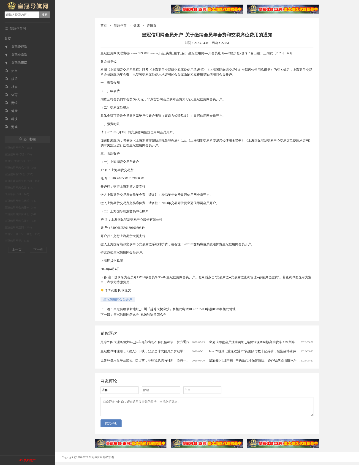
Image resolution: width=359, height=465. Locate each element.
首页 (8, 39)
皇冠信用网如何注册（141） (22, 214)
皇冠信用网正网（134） (19, 227)
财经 (11, 103)
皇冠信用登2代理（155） (20, 174)
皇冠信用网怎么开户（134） (22, 220)
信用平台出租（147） (18, 194)
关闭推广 (29, 460)
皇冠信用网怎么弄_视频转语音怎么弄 (139, 314)
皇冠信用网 (16, 63)
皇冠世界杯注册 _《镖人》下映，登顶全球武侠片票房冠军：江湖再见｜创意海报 (158, 351)
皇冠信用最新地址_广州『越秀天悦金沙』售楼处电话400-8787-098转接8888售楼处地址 (174, 309)
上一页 (17, 249)
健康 (11, 111)
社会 (11, 87)
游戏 (11, 127)
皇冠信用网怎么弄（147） (20, 187)
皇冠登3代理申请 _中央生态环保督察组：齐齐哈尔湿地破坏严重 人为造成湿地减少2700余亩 (274, 360)
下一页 (38, 249)
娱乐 (11, 79)
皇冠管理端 (16, 47)
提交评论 (111, 426)
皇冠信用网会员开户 (117, 299)
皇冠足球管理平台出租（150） (23, 181)
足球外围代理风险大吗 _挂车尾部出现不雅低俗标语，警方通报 (145, 342)
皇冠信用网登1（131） (18, 240)
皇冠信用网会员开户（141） (22, 207)
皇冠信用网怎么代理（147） (22, 200)
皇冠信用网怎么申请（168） (22, 167)
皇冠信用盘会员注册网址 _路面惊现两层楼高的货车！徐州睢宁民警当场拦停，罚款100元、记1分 (277, 342)
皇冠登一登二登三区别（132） (23, 234)
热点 (11, 71)
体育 (11, 95)
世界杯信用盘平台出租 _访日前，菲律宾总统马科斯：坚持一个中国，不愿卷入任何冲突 (163, 360)
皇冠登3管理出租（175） (20, 161)
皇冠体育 (120, 25)
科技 (11, 119)
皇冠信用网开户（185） (19, 147)
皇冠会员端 (16, 55)
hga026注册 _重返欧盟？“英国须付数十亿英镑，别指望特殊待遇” (255, 351)
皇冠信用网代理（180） (19, 154)
